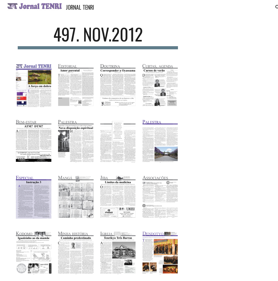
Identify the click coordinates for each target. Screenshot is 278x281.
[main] (98, 36)
